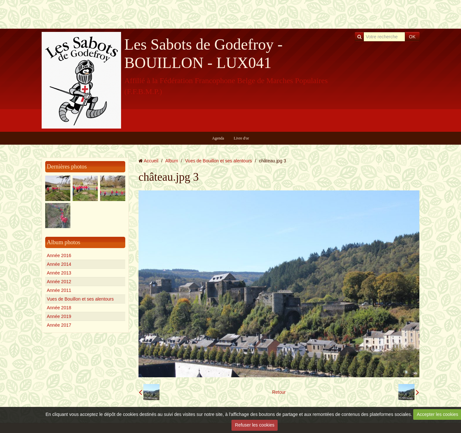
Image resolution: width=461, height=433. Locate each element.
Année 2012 (59, 281)
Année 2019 (59, 316)
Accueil (151, 160)
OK (412, 36)
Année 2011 (59, 290)
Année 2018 (59, 307)
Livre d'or (241, 138)
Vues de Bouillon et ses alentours (80, 299)
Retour (279, 392)
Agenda (218, 138)
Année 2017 (59, 325)
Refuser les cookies (254, 425)
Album (171, 160)
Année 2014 (59, 264)
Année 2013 (59, 272)
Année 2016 (59, 255)
